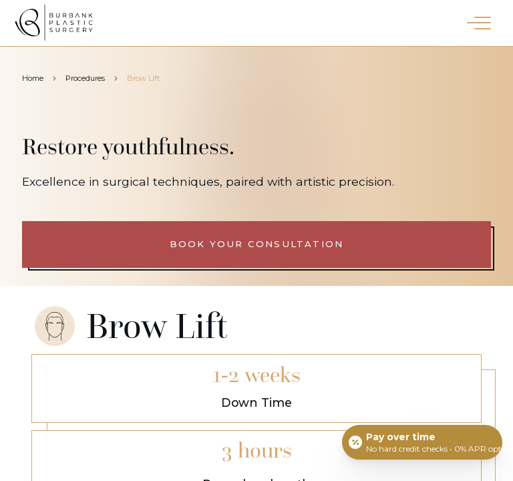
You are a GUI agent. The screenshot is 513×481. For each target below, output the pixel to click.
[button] (479, 22)
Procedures (85, 78)
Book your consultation (256, 243)
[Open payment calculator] (422, 442)
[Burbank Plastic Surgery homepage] (54, 25)
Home (32, 78)
